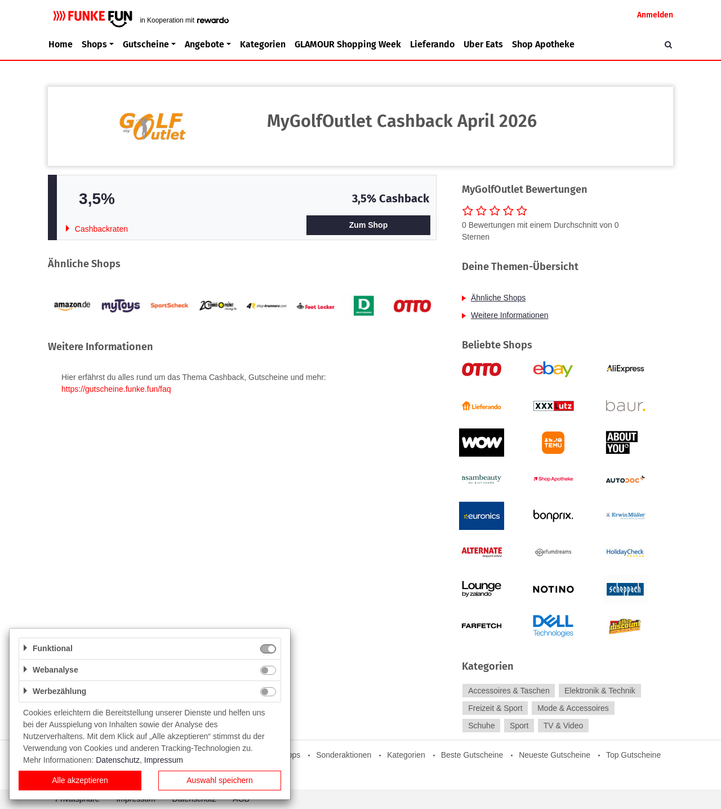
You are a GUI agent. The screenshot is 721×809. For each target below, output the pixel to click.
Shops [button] (94, 44)
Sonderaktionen (343, 754)
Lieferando (432, 44)
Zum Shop (368, 224)
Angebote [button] (204, 44)
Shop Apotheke (543, 44)
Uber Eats (483, 44)
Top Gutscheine (633, 754)
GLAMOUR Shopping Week (348, 44)
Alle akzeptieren (80, 780)
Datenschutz (118, 759)
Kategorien (263, 44)
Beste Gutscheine (472, 754)
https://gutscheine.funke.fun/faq (116, 389)
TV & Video (564, 725)
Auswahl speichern (219, 780)
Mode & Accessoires (573, 708)
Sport (519, 725)
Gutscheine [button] (146, 44)
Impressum (163, 759)
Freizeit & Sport (495, 708)
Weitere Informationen (509, 315)
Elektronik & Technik (599, 690)
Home (60, 44)
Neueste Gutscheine (554, 754)
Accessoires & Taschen (508, 690)
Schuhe (481, 725)
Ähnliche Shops (498, 297)
